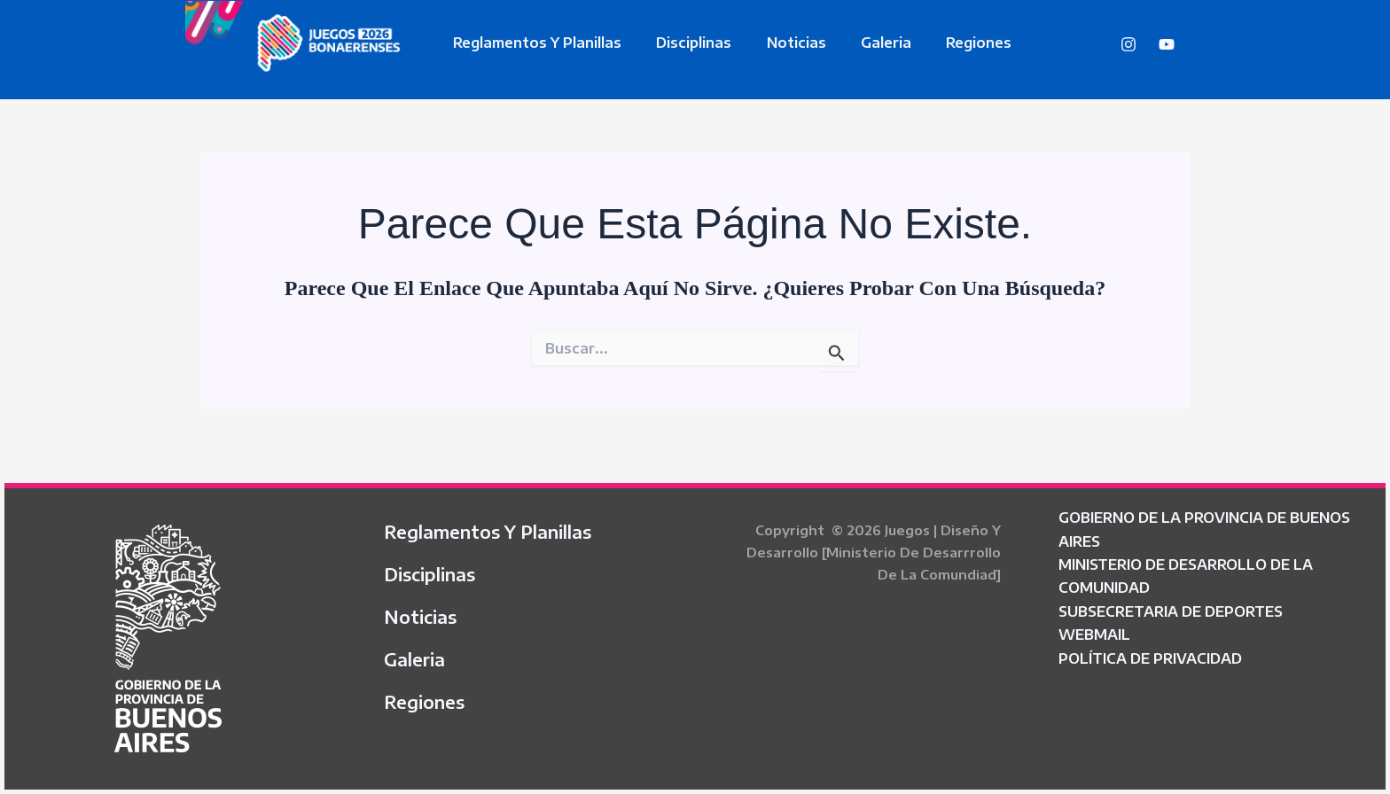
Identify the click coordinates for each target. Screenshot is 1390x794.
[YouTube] (1167, 44)
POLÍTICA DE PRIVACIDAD (1150, 658)
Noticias (780, 42)
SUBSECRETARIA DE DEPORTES (1170, 611)
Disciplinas (684, 42)
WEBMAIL (1094, 634)
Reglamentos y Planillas (534, 42)
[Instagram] (1128, 44)
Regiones (950, 42)
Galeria (864, 42)
